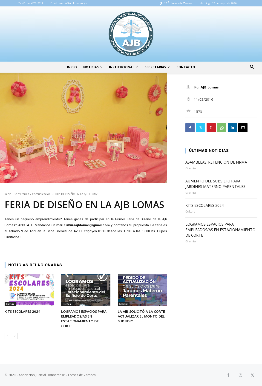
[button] (251, 67)
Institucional (123, 67)
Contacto (185, 67)
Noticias (92, 67)
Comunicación (41, 194)
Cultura (10, 304)
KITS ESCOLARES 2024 (22, 311)
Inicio (72, 67)
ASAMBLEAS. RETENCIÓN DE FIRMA (216, 162)
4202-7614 (37, 3)
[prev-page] (7, 336)
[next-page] (15, 336)
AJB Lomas (210, 87)
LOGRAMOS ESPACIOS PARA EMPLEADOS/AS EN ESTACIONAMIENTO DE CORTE (84, 318)
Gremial (67, 304)
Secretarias (157, 67)
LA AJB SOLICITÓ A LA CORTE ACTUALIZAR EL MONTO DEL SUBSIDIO (141, 316)
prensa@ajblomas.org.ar (73, 3)
